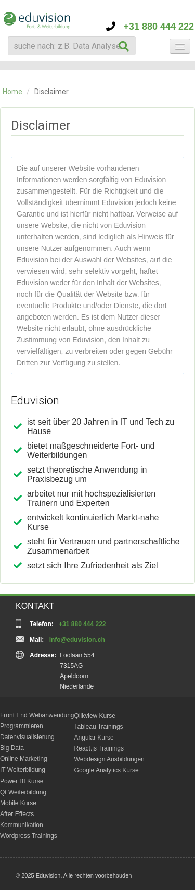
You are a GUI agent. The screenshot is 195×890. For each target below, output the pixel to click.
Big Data (12, 748)
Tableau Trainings (98, 726)
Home (12, 91)
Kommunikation (21, 825)
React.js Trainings (99, 748)
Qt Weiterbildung (23, 792)
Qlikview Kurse (94, 715)
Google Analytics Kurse (106, 770)
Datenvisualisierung (27, 737)
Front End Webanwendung (37, 715)
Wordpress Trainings (28, 836)
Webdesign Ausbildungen (109, 759)
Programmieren (21, 726)
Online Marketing (23, 758)
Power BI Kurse (21, 781)
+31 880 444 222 (150, 26)
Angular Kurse (94, 737)
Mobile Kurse (18, 803)
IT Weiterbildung (22, 769)
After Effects (17, 814)
